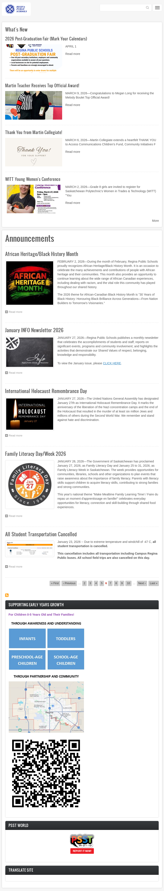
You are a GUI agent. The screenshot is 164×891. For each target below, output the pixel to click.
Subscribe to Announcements (7, 595)
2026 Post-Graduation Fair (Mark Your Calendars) (46, 38)
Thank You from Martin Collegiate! (33, 132)
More (155, 220)
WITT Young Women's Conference (32, 179)
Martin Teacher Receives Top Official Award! (42, 85)
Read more (72, 54)
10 (129, 583)
